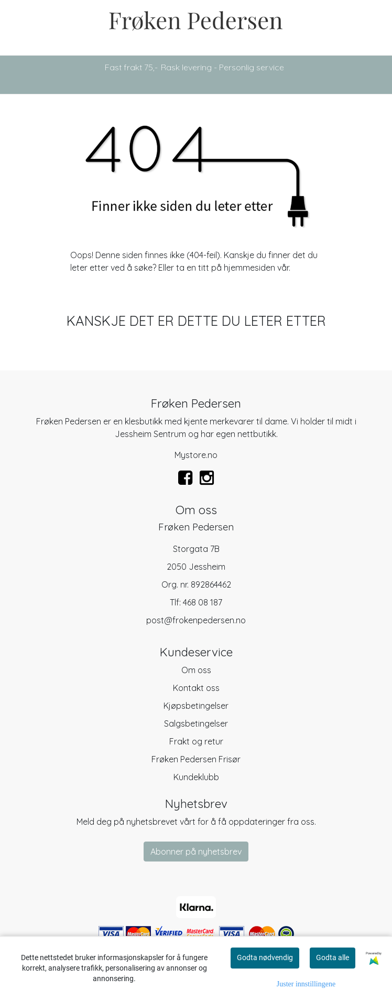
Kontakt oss (196, 688)
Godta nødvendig (265, 957)
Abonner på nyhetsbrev (196, 851)
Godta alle (332, 957)
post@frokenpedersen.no (196, 620)
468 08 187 (202, 602)
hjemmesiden (249, 267)
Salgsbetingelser (196, 723)
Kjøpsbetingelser (196, 705)
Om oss (196, 670)
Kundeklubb (196, 777)
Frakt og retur (196, 741)
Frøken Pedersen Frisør (196, 759)
